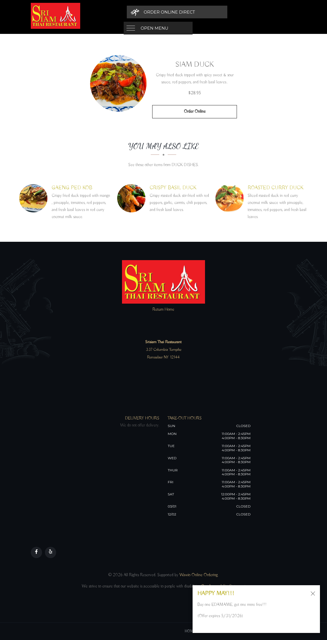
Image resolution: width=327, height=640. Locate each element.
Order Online (195, 111)
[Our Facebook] (36, 552)
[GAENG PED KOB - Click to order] (34, 198)
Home (190, 631)
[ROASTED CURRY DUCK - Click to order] (231, 198)
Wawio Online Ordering (198, 575)
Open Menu (154, 12)
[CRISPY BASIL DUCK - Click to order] (132, 198)
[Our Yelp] (50, 552)
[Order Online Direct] (233, 12)
